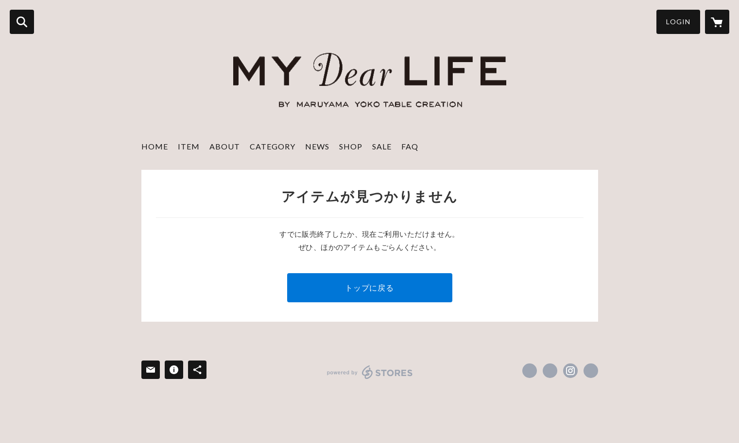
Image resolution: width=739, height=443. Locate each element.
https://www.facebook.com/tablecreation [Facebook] (529, 370)
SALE (382, 146)
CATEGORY (272, 146)
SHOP (350, 146)
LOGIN (678, 21)
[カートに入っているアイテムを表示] (717, 22)
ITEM (189, 146)
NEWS (317, 146)
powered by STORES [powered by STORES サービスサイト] (370, 372)
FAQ (409, 146)
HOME (154, 146)
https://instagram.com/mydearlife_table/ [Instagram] (570, 370)
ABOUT (224, 146)
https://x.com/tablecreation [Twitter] (550, 370)
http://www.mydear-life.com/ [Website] (591, 370)
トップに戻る (369, 287)
